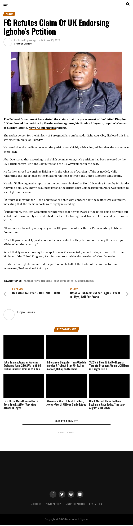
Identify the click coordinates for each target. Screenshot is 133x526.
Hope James (24, 43)
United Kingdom (85, 281)
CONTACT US (95, 505)
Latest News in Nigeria (38, 281)
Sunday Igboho (64, 281)
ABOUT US (36, 505)
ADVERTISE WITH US (75, 505)
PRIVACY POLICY (53, 505)
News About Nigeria (42, 128)
